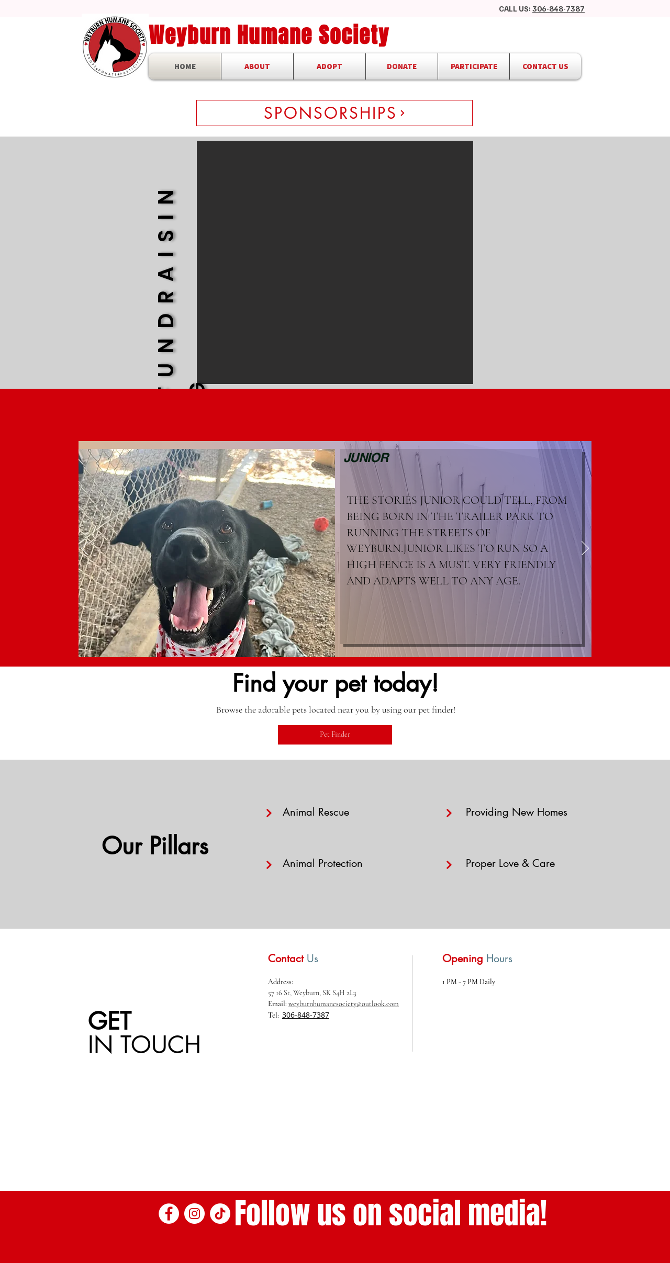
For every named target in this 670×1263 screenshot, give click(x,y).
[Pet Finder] (335, 735)
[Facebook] (169, 1213)
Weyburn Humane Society (269, 35)
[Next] (585, 549)
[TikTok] (220, 1213)
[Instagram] (194, 1213)
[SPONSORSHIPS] (334, 113)
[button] (335, 262)
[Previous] (84, 549)
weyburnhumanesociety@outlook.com (343, 1003)
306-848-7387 (558, 8)
